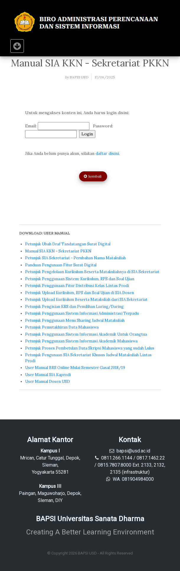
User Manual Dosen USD (47, 381)
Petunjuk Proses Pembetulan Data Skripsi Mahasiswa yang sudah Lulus (89, 348)
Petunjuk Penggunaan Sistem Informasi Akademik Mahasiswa (81, 341)
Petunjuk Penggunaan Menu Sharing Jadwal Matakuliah (75, 320)
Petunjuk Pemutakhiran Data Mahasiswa (62, 327)
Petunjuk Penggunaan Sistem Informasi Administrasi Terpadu (82, 313)
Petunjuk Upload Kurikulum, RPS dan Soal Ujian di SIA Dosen (79, 292)
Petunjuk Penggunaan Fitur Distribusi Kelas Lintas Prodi (77, 285)
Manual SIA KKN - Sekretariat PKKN (58, 251)
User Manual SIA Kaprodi (48, 374)
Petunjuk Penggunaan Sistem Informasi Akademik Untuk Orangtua (86, 334)
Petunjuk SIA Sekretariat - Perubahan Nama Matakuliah (75, 257)
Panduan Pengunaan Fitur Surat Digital (60, 265)
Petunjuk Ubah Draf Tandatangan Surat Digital (67, 244)
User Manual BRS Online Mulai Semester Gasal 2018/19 (75, 367)
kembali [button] (93, 176)
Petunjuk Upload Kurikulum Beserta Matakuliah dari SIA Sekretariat (86, 299)
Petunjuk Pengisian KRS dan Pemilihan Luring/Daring (74, 306)
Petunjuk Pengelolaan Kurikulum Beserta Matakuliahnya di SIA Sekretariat (92, 271)
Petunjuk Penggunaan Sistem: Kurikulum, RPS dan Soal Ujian (79, 278)
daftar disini (107, 153)
